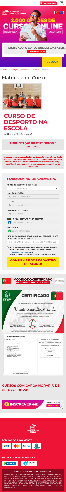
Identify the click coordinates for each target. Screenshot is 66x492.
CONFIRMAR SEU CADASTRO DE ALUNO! (33, 262)
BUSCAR (52, 61)
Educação (13, 70)
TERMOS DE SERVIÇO (18, 252)
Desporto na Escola (30, 70)
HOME (4, 70)
